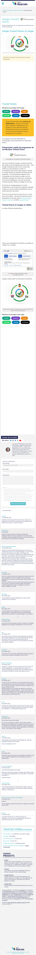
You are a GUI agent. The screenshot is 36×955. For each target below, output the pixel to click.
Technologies (6, 847)
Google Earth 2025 (23, 897)
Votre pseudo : (6, 463)
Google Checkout (7, 200)
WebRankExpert (22, 444)
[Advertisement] (18, 82)
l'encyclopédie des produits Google (16, 902)
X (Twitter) (25, 115)
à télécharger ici (15, 893)
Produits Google (12, 10)
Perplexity (15, 111)
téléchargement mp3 (9, 891)
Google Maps (17, 894)
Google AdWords (26, 198)
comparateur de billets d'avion (15, 896)
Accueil (5, 10)
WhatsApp (6, 115)
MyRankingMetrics (21, 454)
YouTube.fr (22, 890)
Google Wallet (24, 200)
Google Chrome (6, 893)
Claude (24, 111)
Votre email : (6, 469)
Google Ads (17, 898)
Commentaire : (6, 475)
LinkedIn (16, 115)
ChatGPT (6, 111)
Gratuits (20, 10)
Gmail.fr (24, 891)
